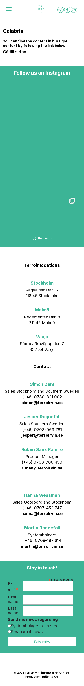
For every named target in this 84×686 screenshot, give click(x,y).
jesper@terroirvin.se (42, 435)
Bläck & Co (50, 676)
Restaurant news (27, 631)
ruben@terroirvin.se (42, 467)
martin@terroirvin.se (42, 546)
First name (13, 599)
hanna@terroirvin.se (42, 513)
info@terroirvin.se (55, 672)
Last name (13, 610)
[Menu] (8, 9)
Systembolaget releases (34, 625)
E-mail (13, 586)
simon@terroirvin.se (42, 402)
